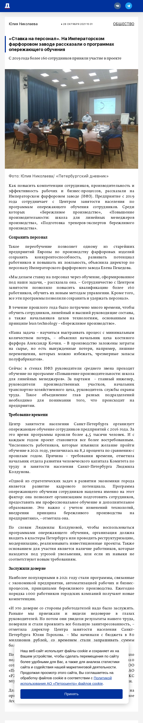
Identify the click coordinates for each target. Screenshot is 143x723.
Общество (123, 24)
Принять (71, 694)
